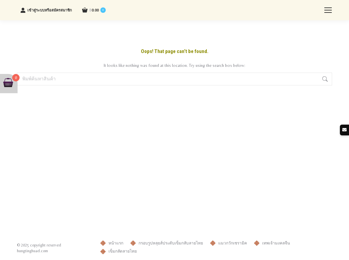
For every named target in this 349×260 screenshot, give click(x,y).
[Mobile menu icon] (328, 10)
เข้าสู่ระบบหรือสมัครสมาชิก (46, 10)
